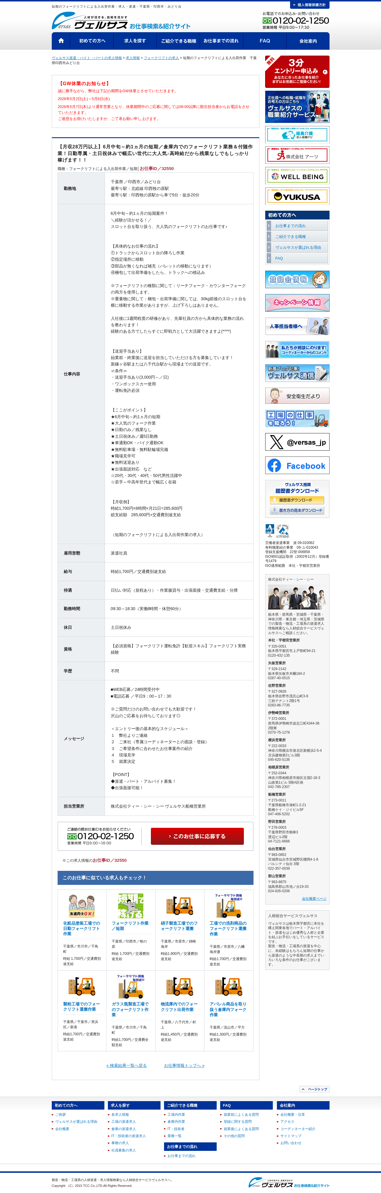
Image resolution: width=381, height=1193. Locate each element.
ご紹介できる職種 (178, 41)
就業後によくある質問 (241, 1129)
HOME (61, 41)
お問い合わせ (290, 1143)
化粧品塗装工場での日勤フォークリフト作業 (81, 928)
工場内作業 (176, 1115)
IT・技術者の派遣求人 (128, 1136)
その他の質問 (234, 1136)
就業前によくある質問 (241, 1115)
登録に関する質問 (238, 1122)
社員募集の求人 (123, 1150)
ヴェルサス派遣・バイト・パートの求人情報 (87, 58)
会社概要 (62, 1129)
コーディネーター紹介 (298, 1129)
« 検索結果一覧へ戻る (126, 1065)
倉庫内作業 (176, 1122)
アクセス (287, 1122)
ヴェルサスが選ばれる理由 (298, 247)
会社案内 (308, 41)
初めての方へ (91, 41)
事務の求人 (120, 1143)
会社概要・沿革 (292, 1115)
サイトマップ (290, 1136)
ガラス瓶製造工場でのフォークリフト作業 (130, 1009)
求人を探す (135, 41)
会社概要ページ (314, 899)
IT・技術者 (176, 1129)
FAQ (265, 41)
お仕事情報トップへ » (184, 1065)
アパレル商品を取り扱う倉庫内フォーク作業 (228, 1009)
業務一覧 (175, 1136)
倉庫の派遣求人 (123, 1129)
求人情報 (133, 58)
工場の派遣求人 (123, 1122)
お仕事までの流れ (221, 41)
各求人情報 (120, 1115)
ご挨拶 (60, 1115)
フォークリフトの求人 (161, 58)
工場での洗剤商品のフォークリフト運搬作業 (228, 928)
